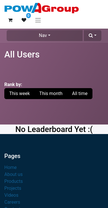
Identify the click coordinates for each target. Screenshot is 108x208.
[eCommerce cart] (10, 20)
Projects (12, 188)
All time (80, 93)
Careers (12, 202)
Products (13, 181)
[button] (92, 35)
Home (10, 167)
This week (19, 93)
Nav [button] (43, 35)
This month (51, 93)
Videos (11, 195)
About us (13, 174)
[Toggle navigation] (38, 20)
